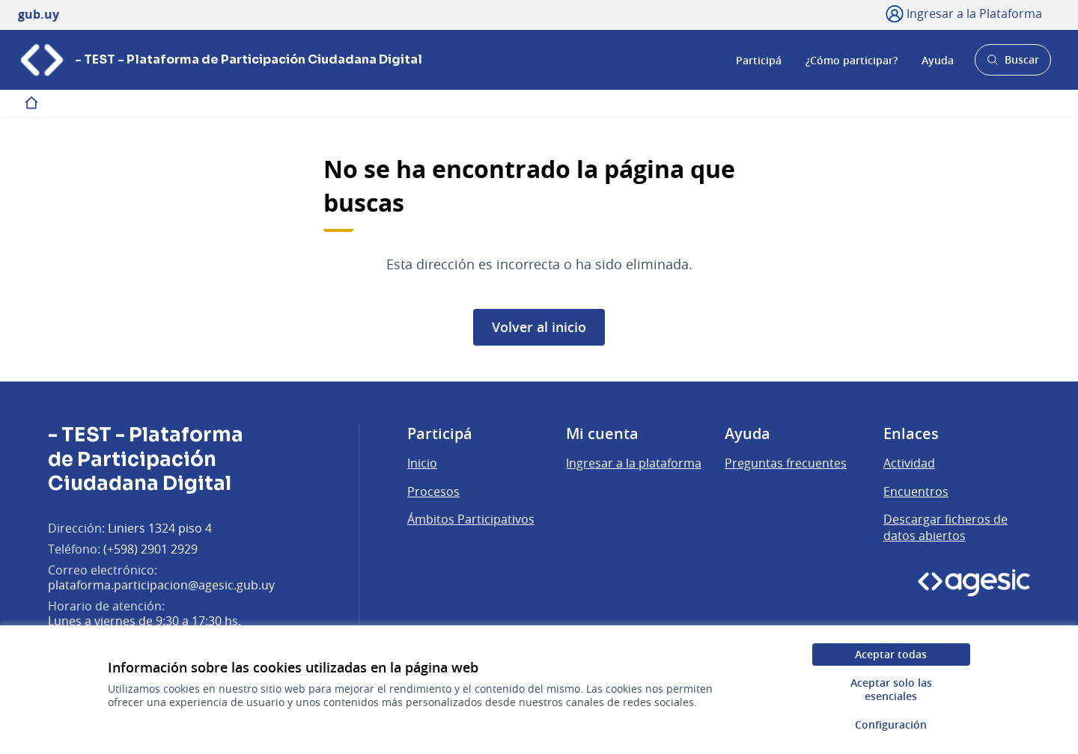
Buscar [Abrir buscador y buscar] (1012, 64)
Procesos (433, 491)
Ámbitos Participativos (471, 519)
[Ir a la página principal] (220, 60)
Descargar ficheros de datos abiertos (945, 527)
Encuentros (915, 491)
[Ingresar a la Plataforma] (964, 13)
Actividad (909, 463)
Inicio (422, 463)
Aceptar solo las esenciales (891, 689)
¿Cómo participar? (852, 59)
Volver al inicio (539, 327)
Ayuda (938, 59)
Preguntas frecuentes (786, 463)
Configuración (891, 724)
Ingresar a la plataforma (633, 463)
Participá (759, 59)
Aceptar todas (891, 654)
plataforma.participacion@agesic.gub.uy (161, 585)
